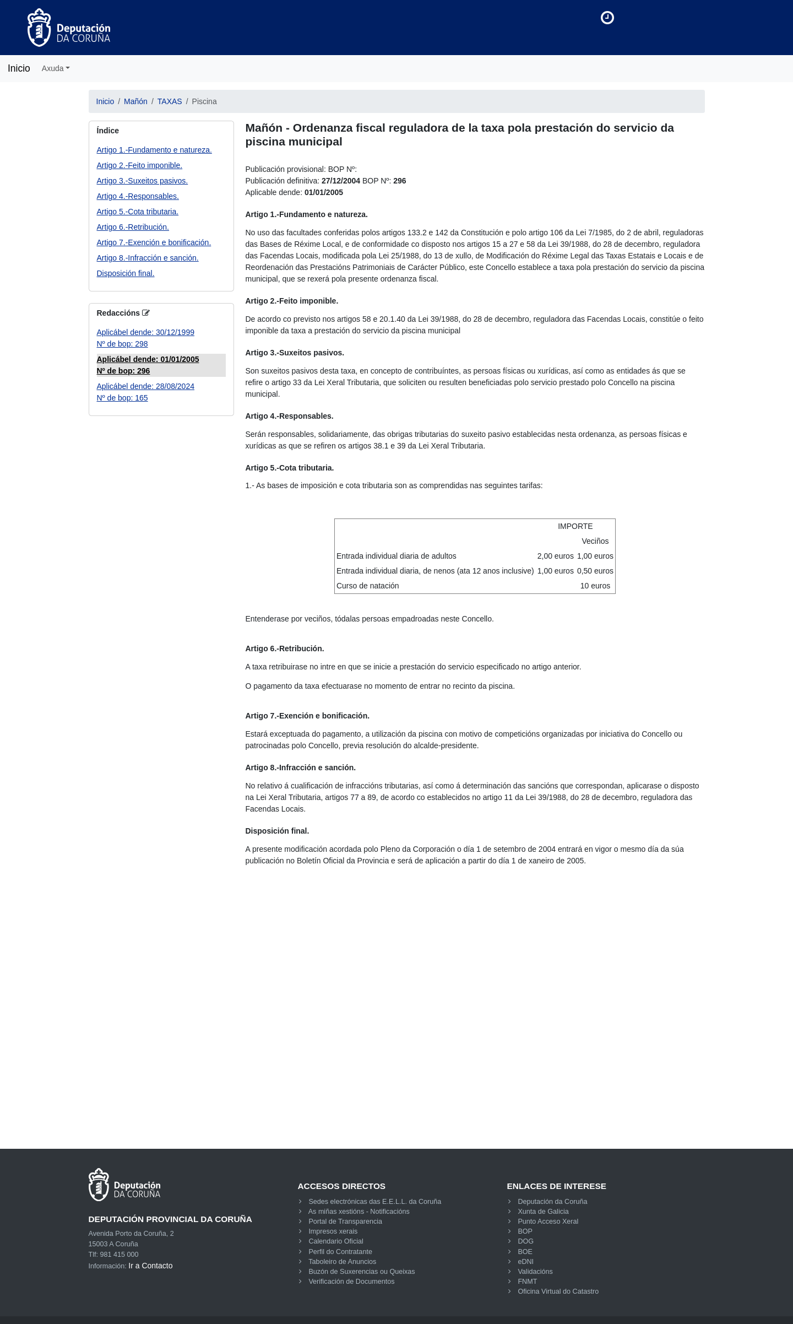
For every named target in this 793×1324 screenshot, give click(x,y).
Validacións (535, 1272)
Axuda (53, 68)
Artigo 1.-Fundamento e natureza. (154, 149)
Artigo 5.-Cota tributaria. (138, 211)
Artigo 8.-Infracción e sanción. (148, 257)
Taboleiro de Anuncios (342, 1262)
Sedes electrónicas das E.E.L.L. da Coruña (374, 1202)
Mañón (136, 101)
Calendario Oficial (335, 1241)
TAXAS (169, 101)
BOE (525, 1252)
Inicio (19, 68)
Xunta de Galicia (543, 1211)
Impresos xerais (332, 1231)
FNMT (527, 1281)
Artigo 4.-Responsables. (138, 196)
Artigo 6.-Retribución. (133, 227)
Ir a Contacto (150, 1265)
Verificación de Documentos (351, 1281)
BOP (525, 1231)
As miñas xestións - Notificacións (359, 1211)
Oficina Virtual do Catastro (558, 1291)
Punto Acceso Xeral (548, 1221)
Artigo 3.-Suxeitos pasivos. (142, 180)
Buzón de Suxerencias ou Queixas (361, 1272)
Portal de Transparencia (345, 1221)
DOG (526, 1241)
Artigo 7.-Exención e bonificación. (154, 242)
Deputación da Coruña (552, 1202)
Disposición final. (126, 273)
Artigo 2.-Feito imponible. (140, 165)
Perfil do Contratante (340, 1252)
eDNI (526, 1262)
